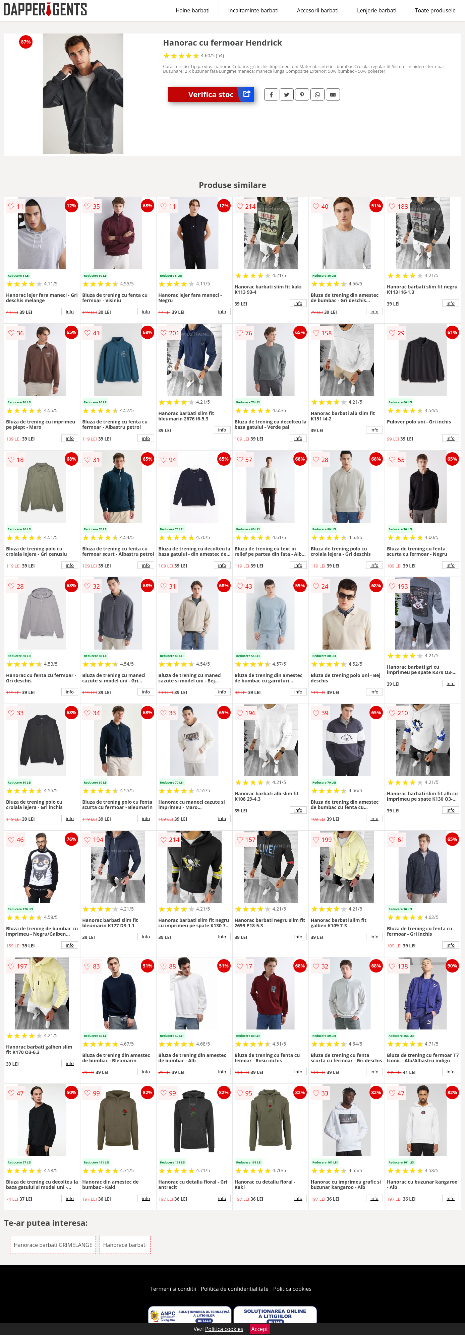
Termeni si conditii (173, 1288)
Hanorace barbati (125, 1245)
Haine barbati (193, 10)
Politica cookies (292, 1288)
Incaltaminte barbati (253, 10)
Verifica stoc (221, 94)
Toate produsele (435, 10)
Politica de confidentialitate (235, 1288)
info (70, 312)
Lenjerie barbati (377, 10)
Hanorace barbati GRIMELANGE (53, 1245)
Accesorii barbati (318, 10)
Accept (259, 1329)
